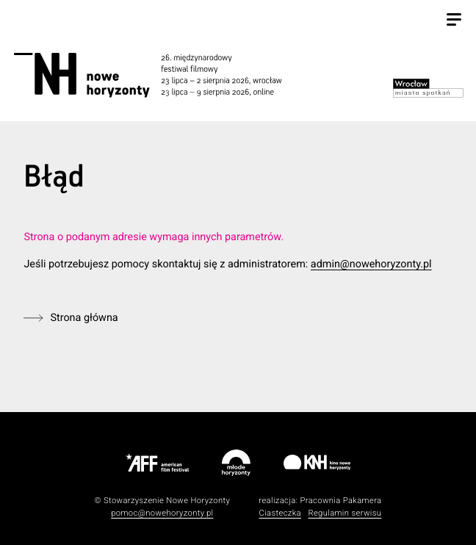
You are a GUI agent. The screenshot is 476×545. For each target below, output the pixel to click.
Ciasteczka (280, 513)
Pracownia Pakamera (340, 500)
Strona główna (84, 317)
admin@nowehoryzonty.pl (371, 264)
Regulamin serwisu (344, 513)
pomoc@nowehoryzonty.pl (162, 513)
